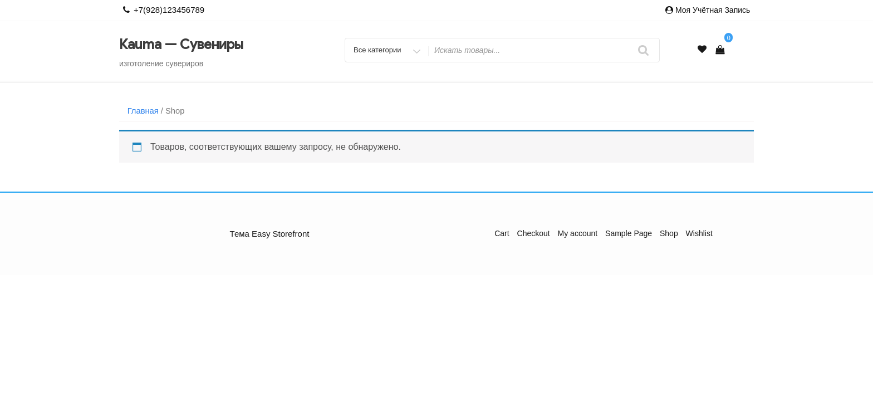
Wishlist (699, 233)
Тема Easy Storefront (270, 233)
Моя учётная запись (712, 10)
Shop (669, 233)
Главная (143, 110)
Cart (501, 233)
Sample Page (628, 233)
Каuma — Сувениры (181, 44)
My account (578, 233)
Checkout (533, 233)
